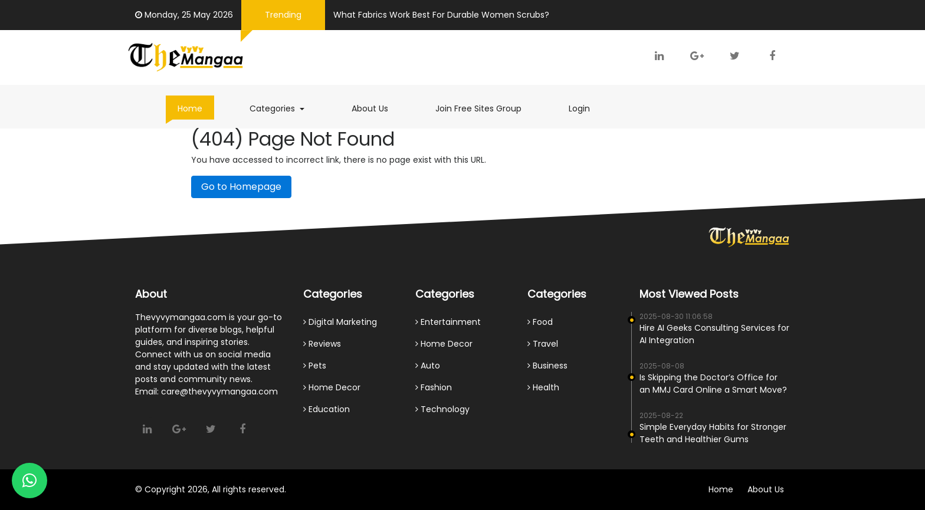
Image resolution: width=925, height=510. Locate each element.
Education (326, 409)
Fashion (433, 387)
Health (543, 387)
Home (190, 108)
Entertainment (448, 322)
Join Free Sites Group (478, 108)
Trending (283, 15)
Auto (427, 365)
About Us (370, 108)
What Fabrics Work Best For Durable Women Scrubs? (441, 15)
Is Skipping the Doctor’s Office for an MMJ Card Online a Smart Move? (713, 383)
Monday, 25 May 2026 (185, 15)
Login (579, 108)
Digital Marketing (340, 322)
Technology (442, 409)
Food (540, 322)
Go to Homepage (241, 186)
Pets (314, 365)
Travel (542, 344)
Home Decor (331, 387)
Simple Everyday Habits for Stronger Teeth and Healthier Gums (712, 433)
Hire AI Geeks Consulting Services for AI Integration (714, 334)
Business (547, 365)
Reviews (322, 344)
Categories (283, 108)
